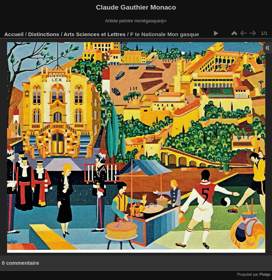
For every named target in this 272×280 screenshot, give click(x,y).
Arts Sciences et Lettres (95, 34)
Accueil (14, 34)
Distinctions (43, 34)
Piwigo (265, 274)
